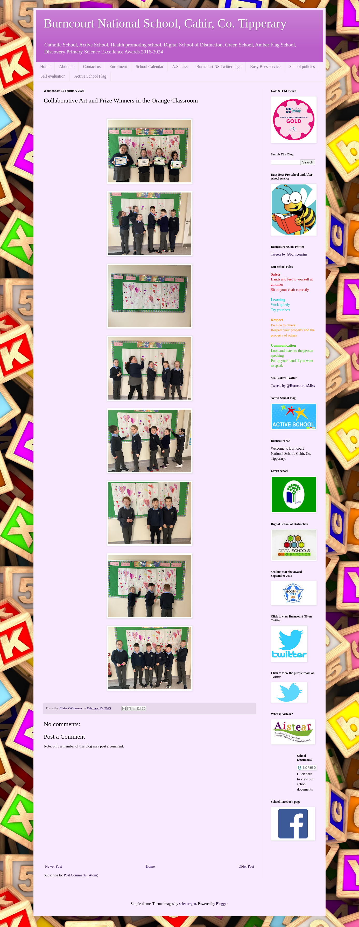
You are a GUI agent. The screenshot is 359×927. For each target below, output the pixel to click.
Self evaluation (52, 76)
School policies (302, 66)
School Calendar (149, 66)
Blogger (221, 904)
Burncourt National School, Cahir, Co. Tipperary (165, 23)
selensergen (187, 904)
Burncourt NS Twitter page (218, 66)
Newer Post (53, 866)
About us (66, 66)
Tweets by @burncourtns (289, 254)
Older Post (246, 866)
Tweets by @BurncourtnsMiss (293, 386)
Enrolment (118, 66)
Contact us (92, 66)
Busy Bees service (265, 66)
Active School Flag (90, 76)
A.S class (180, 66)
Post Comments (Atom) (81, 875)
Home (45, 66)
